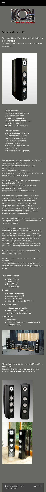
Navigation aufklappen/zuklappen (23, 3)
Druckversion (11, 486)
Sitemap (21, 486)
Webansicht (37, 486)
